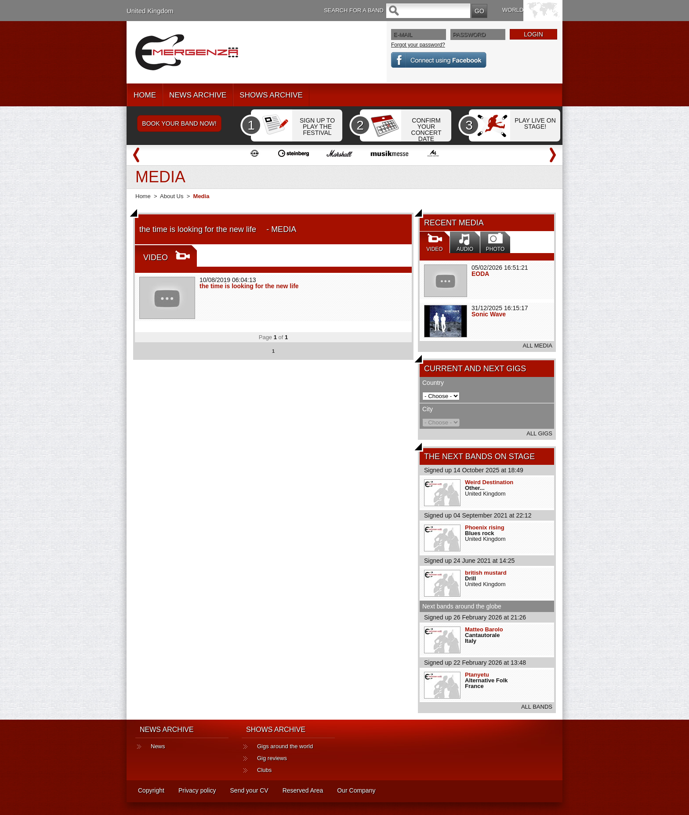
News (158, 746)
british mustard (486, 572)
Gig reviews (272, 758)
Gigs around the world (285, 746)
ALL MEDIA (537, 345)
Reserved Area (303, 790)
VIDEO (155, 257)
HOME (145, 95)
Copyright (151, 790)
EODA (480, 273)
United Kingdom (150, 10)
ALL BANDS (536, 707)
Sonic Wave (488, 314)
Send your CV (249, 790)
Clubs (264, 770)
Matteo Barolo (484, 629)
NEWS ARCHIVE (197, 95)
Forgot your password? (418, 45)
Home (143, 196)
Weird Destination (489, 482)
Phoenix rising (484, 527)
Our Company (356, 790)
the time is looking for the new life (252, 286)
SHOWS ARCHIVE (271, 95)
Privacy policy (197, 790)
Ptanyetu (477, 674)
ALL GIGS (539, 433)
